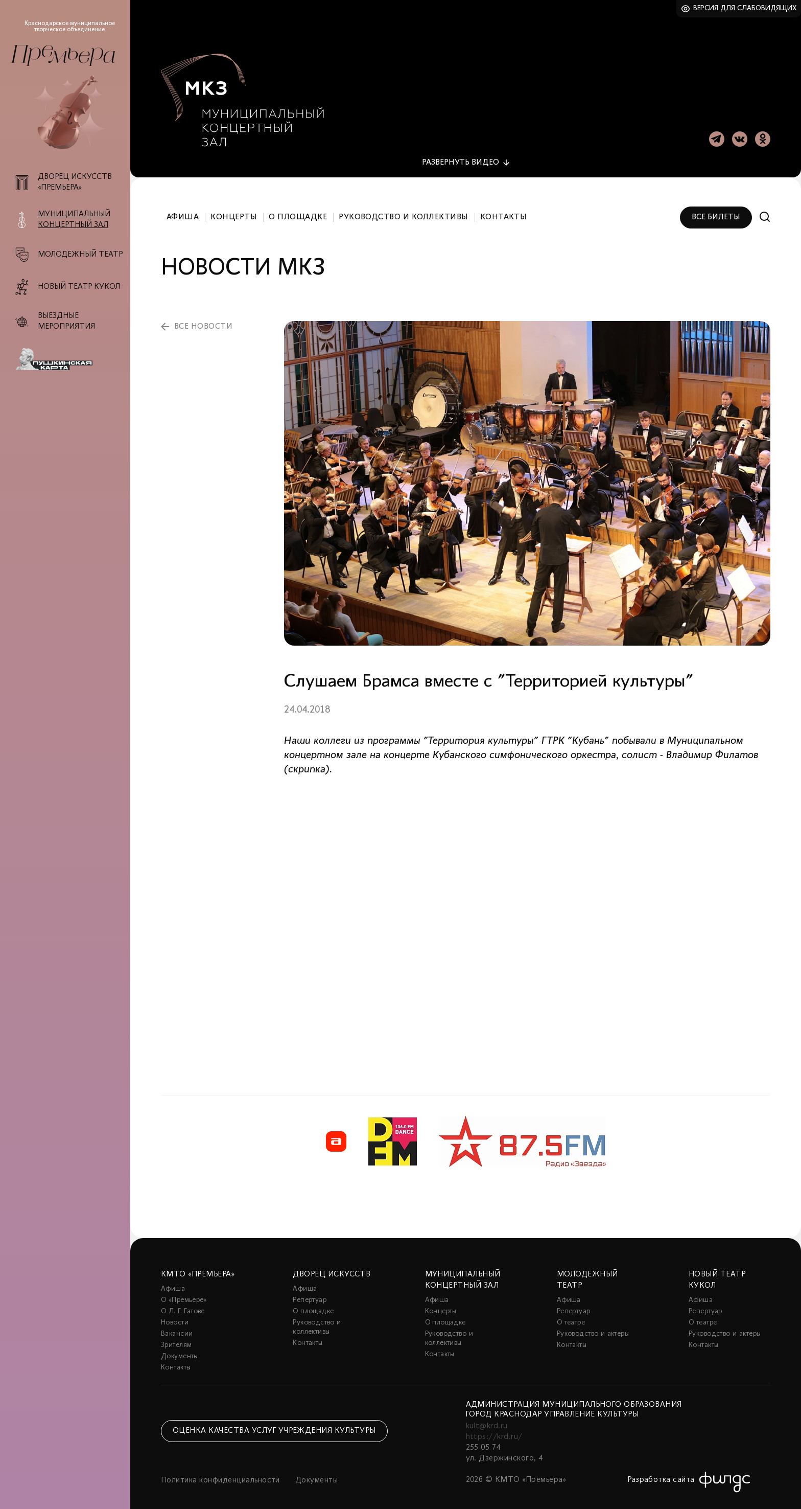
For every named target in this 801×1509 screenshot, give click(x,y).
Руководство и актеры (593, 1325)
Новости (175, 1314)
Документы (179, 1348)
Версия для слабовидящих (745, 8)
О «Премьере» (184, 1291)
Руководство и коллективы (403, 208)
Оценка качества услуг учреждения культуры (274, 1422)
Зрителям (176, 1336)
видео (460, 154)
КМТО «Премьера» (197, 1266)
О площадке (298, 208)
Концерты (233, 208)
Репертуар (309, 1291)
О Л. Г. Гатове (183, 1303)
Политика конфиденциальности (220, 1472)
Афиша (183, 208)
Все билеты (716, 208)
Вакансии (177, 1325)
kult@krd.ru (487, 1417)
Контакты (503, 208)
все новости (203, 318)
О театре (571, 1314)
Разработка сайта (661, 1471)
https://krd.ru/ (494, 1428)
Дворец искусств (331, 1266)
